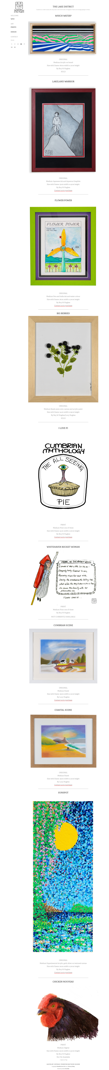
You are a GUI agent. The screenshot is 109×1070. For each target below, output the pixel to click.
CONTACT (14, 37)
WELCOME (14, 16)
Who (12, 19)
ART (12, 24)
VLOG (12, 40)
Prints (13, 27)
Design (13, 32)
